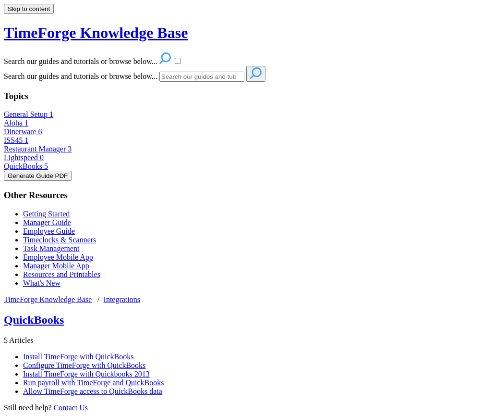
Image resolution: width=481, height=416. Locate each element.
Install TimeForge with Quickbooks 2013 (86, 374)
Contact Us (71, 407)
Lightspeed (24, 157)
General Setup (28, 114)
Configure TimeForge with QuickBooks (84, 365)
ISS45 (16, 140)
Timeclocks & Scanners (59, 240)
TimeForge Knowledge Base (48, 299)
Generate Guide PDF (38, 175)
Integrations (122, 299)
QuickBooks (26, 166)
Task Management (51, 248)
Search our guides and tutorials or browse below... (80, 76)
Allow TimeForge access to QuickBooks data (92, 391)
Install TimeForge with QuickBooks (78, 357)
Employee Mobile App (58, 257)
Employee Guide (49, 231)
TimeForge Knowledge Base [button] (96, 32)
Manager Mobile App (56, 266)
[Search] (201, 77)
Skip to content (29, 9)
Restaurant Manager (38, 149)
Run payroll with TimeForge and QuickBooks (93, 382)
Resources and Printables (61, 274)
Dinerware (23, 131)
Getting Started (46, 214)
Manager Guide (47, 222)
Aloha (16, 123)
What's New (41, 283)
